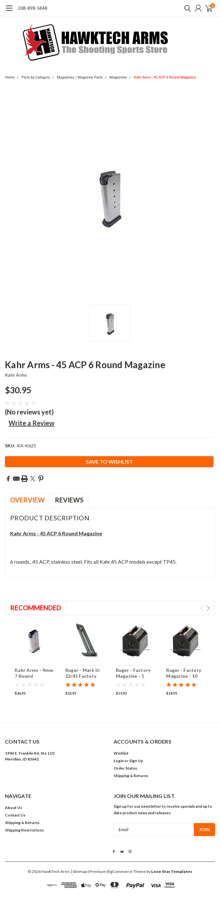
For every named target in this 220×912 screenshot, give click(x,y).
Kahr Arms (16, 375)
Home (10, 77)
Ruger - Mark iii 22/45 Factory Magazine (82, 675)
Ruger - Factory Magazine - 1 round (133, 675)
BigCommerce (120, 871)
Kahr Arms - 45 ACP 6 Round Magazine (165, 77)
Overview (27, 500)
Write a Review (31, 423)
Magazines (118, 77)
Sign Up (136, 760)
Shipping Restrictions (24, 830)
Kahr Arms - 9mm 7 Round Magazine (34, 675)
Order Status (125, 768)
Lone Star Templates (171, 871)
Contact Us (15, 815)
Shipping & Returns (131, 775)
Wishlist (121, 753)
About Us (13, 807)
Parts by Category (36, 77)
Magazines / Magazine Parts (79, 77)
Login (119, 760)
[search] (186, 8)
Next (208, 608)
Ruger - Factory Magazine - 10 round (183, 675)
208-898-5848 (32, 8)
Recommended (35, 608)
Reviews (69, 500)
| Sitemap (79, 871)
